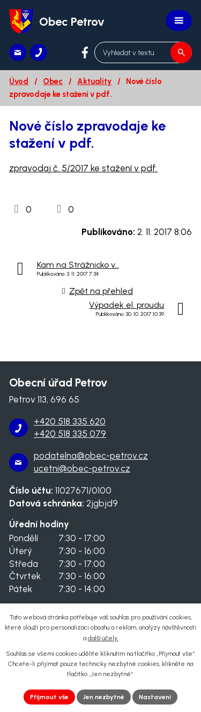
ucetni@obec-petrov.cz (82, 468)
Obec (53, 81)
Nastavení (155, 697)
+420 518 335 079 (70, 433)
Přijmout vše (49, 697)
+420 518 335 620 (70, 421)
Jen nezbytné (103, 697)
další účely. (103, 638)
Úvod (18, 81)
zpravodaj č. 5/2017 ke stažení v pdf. (83, 168)
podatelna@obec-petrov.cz (91, 455)
